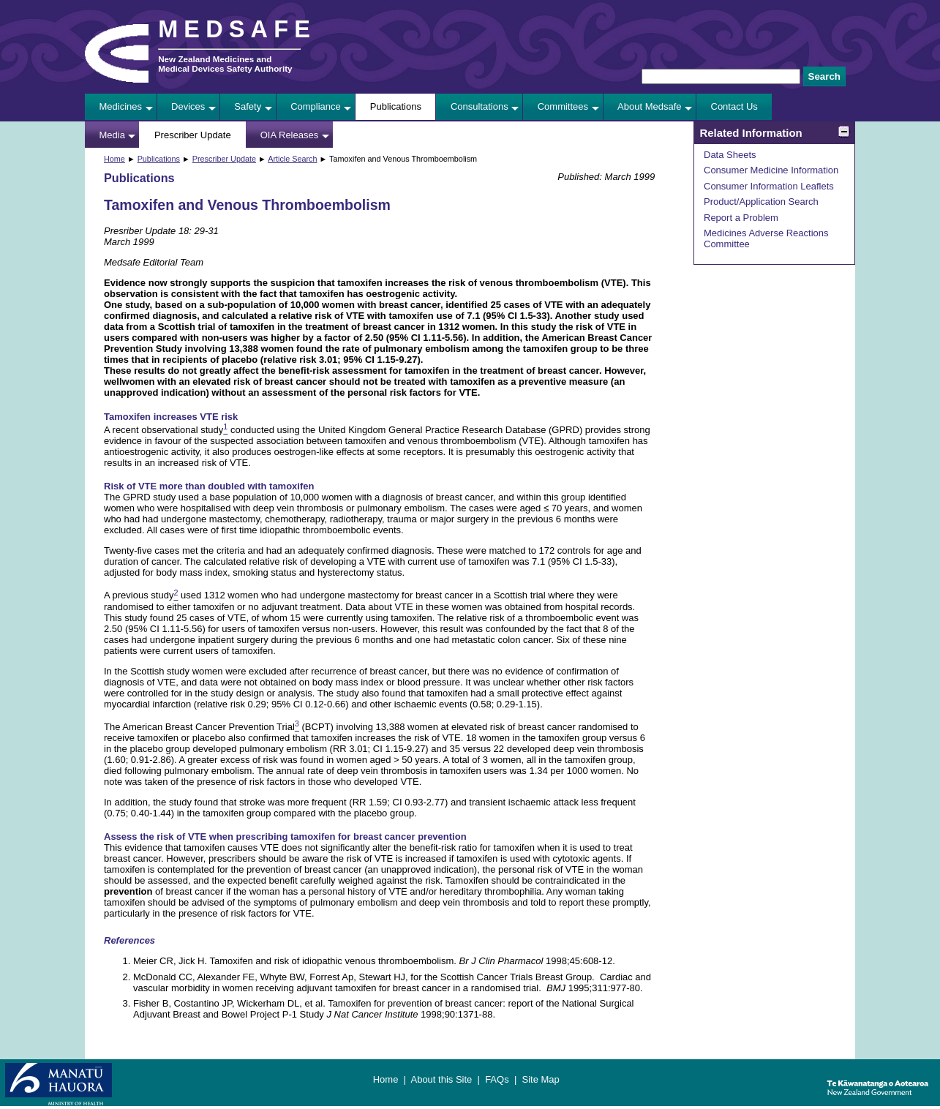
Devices (188, 106)
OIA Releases (289, 134)
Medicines (121, 106)
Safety (247, 106)
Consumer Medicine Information (771, 170)
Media (112, 134)
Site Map (540, 1079)
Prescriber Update (192, 134)
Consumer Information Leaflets (769, 186)
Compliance (315, 106)
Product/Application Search (761, 201)
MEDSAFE (237, 29)
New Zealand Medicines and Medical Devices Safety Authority (225, 63)
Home (114, 158)
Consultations (479, 106)
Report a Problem (741, 217)
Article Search (292, 158)
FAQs (497, 1079)
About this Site (441, 1079)
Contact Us (734, 106)
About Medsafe (649, 106)
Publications (395, 106)
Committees (563, 106)
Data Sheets (730, 154)
